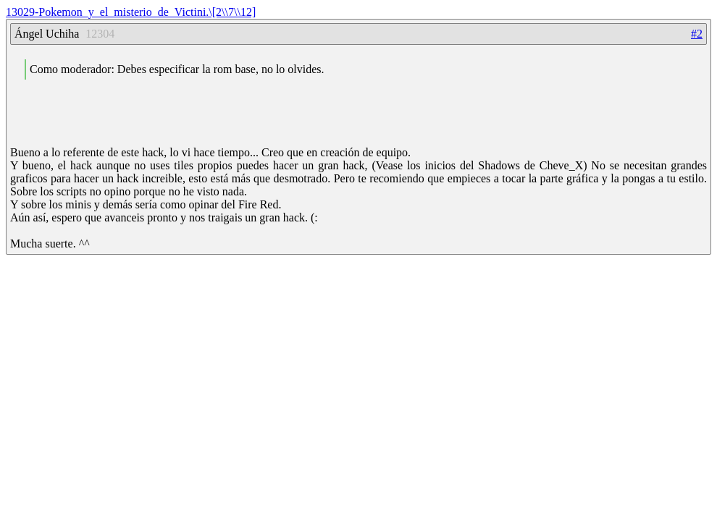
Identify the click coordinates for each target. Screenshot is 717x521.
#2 (697, 33)
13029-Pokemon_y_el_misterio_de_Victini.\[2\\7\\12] (131, 12)
